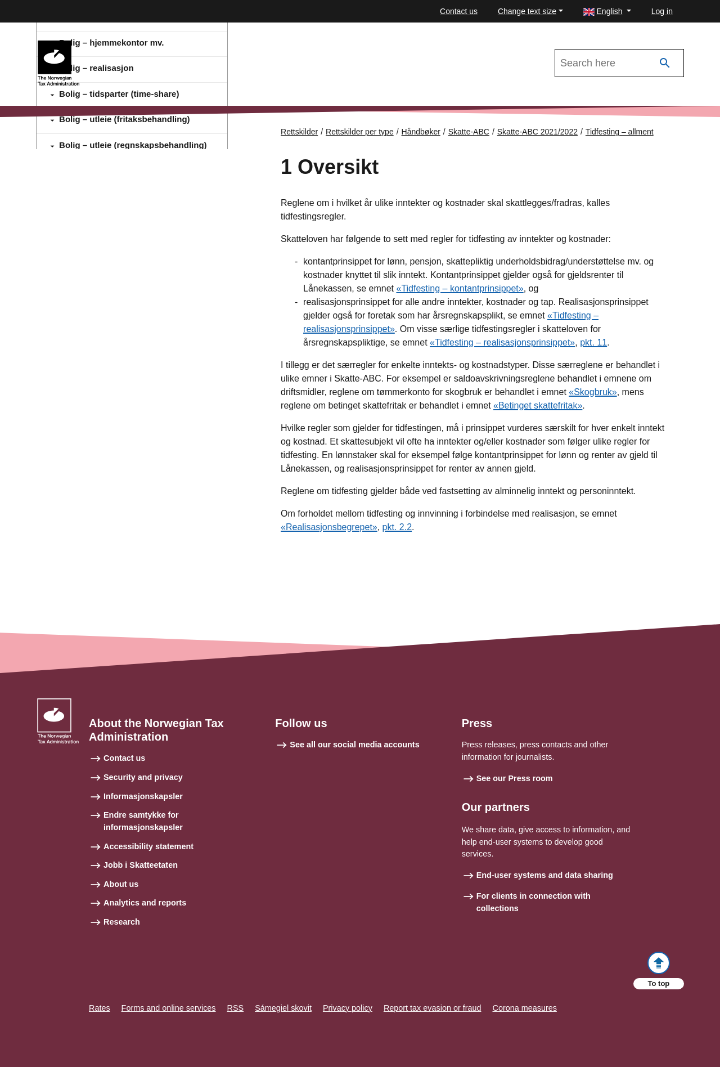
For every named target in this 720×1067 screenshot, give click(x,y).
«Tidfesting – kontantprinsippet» (459, 288)
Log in (662, 11)
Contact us (459, 11)
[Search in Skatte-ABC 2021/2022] (619, 63)
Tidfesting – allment (620, 131)
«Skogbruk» (592, 392)
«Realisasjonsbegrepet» (329, 527)
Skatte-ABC (468, 131)
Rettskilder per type (360, 131)
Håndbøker (421, 131)
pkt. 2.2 (397, 527)
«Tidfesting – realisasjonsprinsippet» (502, 342)
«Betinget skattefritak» (537, 405)
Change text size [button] (527, 11)
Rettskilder (299, 131)
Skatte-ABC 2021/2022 (130, 46)
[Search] (665, 63)
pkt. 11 (593, 342)
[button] (607, 11)
